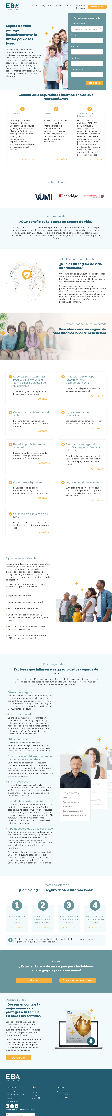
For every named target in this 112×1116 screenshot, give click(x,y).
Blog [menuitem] (69, 5)
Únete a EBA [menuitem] (36, 1098)
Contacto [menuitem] (80, 8)
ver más (28, 159)
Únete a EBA (97, 7)
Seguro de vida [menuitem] (62, 1097)
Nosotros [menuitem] (80, 5)
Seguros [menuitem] (45, 5)
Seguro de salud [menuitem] (63, 1092)
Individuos (33, 980)
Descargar (18, 1057)
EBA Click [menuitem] (58, 5)
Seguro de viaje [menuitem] (62, 1095)
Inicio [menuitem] (34, 5)
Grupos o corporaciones (78, 980)
